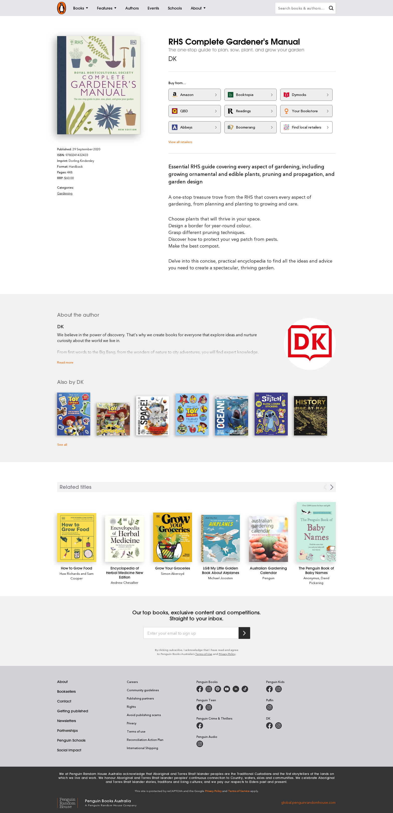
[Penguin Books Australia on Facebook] (200, 689)
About (62, 681)
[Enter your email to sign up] (191, 633)
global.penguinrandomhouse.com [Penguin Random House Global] (308, 802)
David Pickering (319, 580)
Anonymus (311, 577)
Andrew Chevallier (124, 582)
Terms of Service (239, 791)
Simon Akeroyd (172, 573)
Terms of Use (203, 654)
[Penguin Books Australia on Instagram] (209, 689)
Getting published (72, 711)
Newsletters (66, 721)
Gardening (64, 193)
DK (172, 58)
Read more (65, 362)
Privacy (131, 723)
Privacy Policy (227, 654)
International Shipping (142, 748)
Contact (64, 701)
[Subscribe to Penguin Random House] (244, 633)
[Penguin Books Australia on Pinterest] (218, 689)
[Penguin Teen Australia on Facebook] (200, 707)
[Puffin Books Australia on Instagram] (269, 707)
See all (62, 444)
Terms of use (136, 731)
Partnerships (67, 730)
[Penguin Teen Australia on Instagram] (209, 707)
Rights (131, 706)
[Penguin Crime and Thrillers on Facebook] (200, 725)
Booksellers (66, 691)
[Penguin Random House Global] (71, 802)
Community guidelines (143, 690)
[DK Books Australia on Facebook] (269, 725)
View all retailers (180, 141)
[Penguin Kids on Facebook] (269, 689)
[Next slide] (331, 487)
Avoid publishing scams (144, 715)
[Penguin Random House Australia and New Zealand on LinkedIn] (236, 689)
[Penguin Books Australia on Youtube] (227, 689)
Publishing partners (140, 698)
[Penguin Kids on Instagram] (278, 689)
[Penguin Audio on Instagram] (200, 744)
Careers (132, 681)
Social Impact (69, 750)
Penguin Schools (71, 740)
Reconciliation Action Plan (145, 739)
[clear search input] (331, 9)
